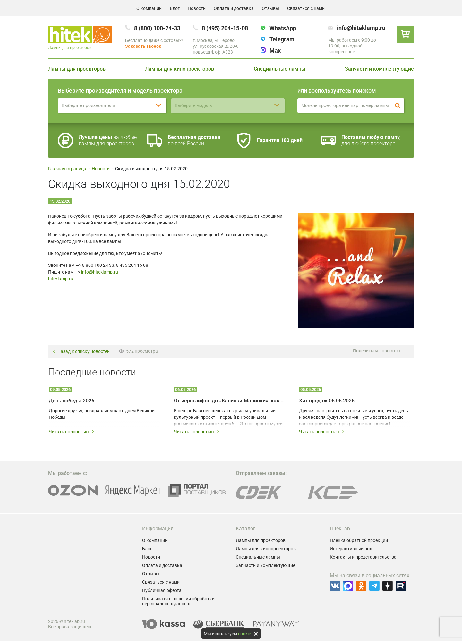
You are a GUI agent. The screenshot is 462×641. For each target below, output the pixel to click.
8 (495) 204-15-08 (225, 28)
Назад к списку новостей (81, 351)
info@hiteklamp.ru (361, 27)
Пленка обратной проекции (359, 540)
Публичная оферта (162, 590)
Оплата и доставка (234, 8)
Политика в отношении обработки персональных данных (178, 601)
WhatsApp (283, 28)
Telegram (282, 39)
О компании (149, 8)
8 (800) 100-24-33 (157, 28)
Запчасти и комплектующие (379, 69)
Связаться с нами (306, 8)
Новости (197, 8)
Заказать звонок (143, 46)
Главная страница (67, 168)
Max (275, 50)
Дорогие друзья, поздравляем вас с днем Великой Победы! (102, 414)
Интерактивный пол (351, 548)
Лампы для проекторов (77, 69)
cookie (244, 633)
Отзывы (270, 8)
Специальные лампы (279, 69)
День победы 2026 (71, 401)
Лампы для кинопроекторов (179, 69)
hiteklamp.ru (60, 278)
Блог (175, 8)
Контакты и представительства (363, 557)
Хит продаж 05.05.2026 (327, 401)
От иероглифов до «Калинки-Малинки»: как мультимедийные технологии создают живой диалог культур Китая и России (229, 401)
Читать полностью (72, 431)
